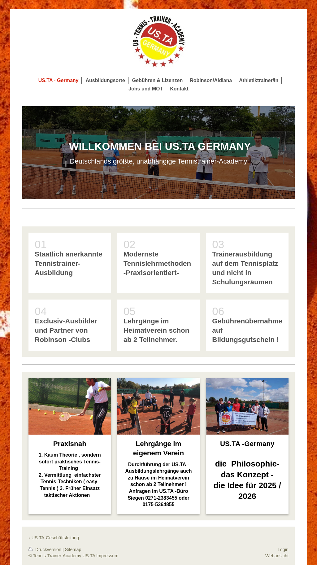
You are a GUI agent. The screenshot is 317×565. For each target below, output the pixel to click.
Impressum (107, 555)
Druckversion (45, 549)
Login (283, 549)
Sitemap (73, 549)
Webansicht (277, 555)
